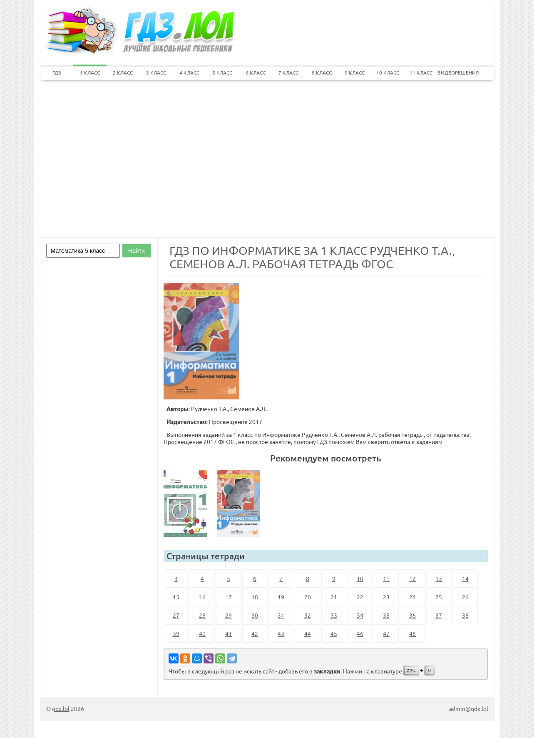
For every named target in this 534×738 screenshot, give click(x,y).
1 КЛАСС (90, 72)
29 (228, 615)
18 (254, 597)
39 (176, 633)
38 (465, 615)
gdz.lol (61, 708)
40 (202, 633)
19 (281, 597)
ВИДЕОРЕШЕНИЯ (454, 72)
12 (412, 578)
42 (254, 633)
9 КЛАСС (355, 72)
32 (307, 615)
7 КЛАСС (288, 72)
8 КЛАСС (322, 72)
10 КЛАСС (387, 72)
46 (360, 633)
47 (386, 633)
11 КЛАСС (421, 72)
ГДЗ (56, 72)
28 (202, 615)
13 (438, 578)
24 (412, 597)
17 (228, 597)
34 (360, 615)
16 (202, 597)
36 (412, 615)
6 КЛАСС (256, 72)
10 (360, 578)
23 (386, 597)
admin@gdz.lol (468, 708)
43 (281, 633)
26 (465, 597)
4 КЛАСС (189, 72)
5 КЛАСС (222, 72)
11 (386, 578)
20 (307, 597)
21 (333, 597)
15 (176, 597)
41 (228, 633)
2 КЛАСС (123, 72)
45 (333, 633)
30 (254, 615)
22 (360, 597)
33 (333, 615)
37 (438, 615)
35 (386, 615)
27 (176, 615)
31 (281, 615)
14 (465, 578)
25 (438, 597)
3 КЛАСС (156, 72)
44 (307, 633)
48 (412, 633)
